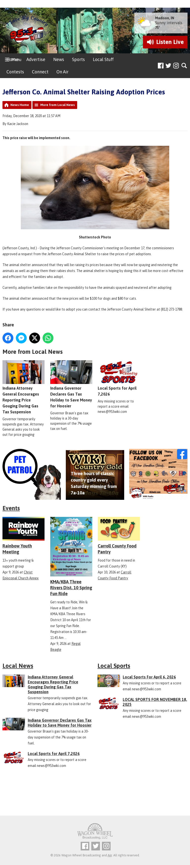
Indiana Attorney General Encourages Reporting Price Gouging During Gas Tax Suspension (23, 387)
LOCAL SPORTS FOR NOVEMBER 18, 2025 (155, 702)
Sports (78, 59)
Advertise (35, 59)
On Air (62, 71)
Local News (17, 665)
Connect (40, 71)
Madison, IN (164, 18)
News (58, 59)
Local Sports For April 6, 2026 (149, 677)
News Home (19, 105)
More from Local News (57, 105)
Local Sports (113, 665)
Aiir (110, 855)
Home (12, 59)
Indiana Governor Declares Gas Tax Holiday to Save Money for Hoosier (60, 722)
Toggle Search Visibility (184, 66)
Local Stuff (103, 59)
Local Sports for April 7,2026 (119, 378)
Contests (15, 71)
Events (11, 508)
